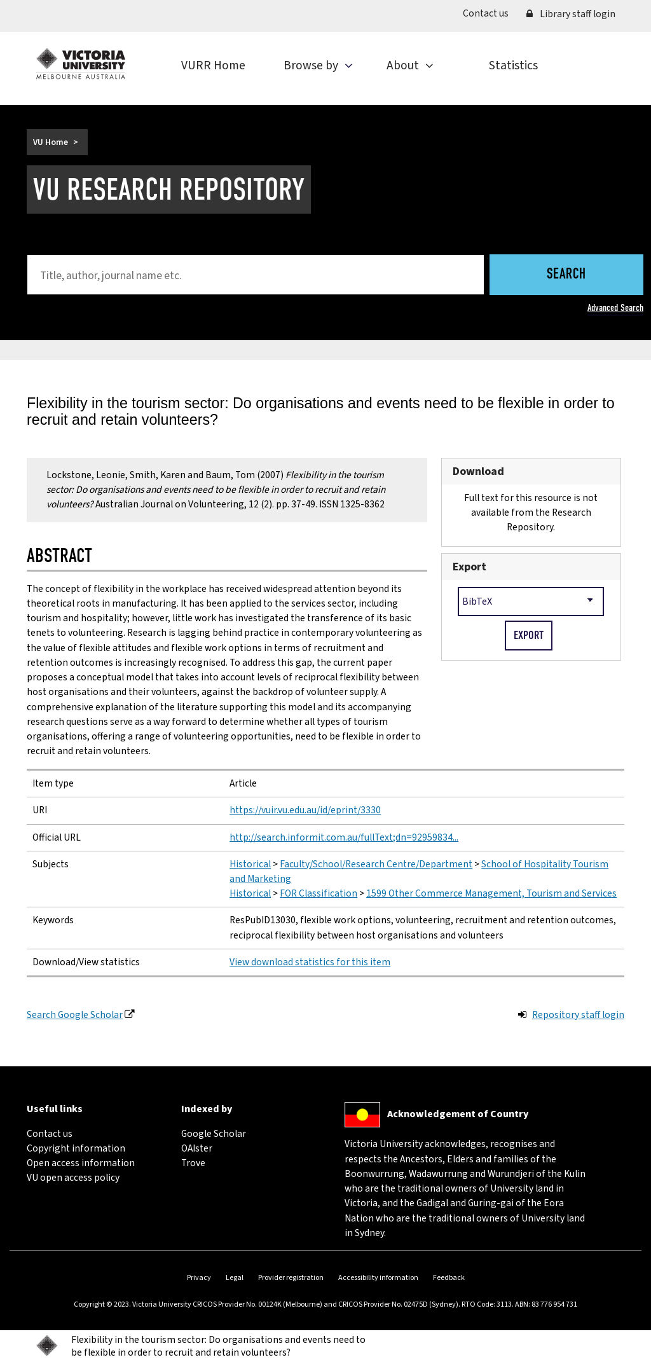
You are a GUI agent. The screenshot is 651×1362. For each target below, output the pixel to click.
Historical (250, 864)
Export (469, 567)
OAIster (196, 1148)
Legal (234, 1277)
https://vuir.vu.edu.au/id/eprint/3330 (305, 810)
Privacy (199, 1277)
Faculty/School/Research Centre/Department (376, 864)
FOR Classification (318, 893)
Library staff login (570, 14)
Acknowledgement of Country (457, 1114)
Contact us (490, 13)
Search (566, 275)
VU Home (50, 142)
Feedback (449, 1277)
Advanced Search (615, 307)
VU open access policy (73, 1178)
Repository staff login (578, 1015)
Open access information (81, 1163)
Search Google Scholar (75, 1015)
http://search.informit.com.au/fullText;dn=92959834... (344, 837)
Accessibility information (378, 1277)
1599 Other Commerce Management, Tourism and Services (491, 893)
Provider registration (291, 1277)
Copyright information (76, 1148)
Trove (193, 1163)
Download (478, 471)
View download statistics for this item (310, 962)
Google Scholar (213, 1134)
